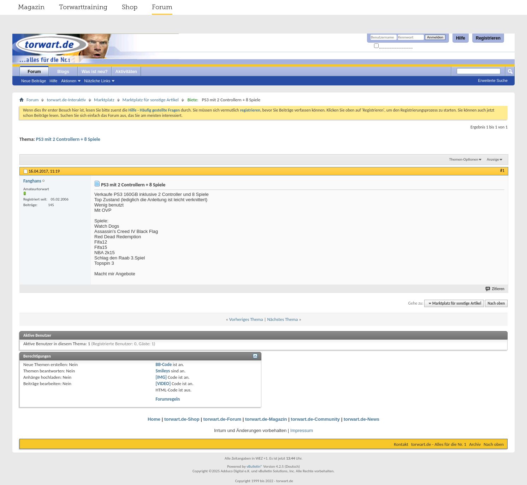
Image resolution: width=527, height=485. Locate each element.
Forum (162, 7)
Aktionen (68, 81)
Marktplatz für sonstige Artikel (151, 99)
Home (154, 419)
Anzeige (493, 159)
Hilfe (460, 38)
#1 (502, 170)
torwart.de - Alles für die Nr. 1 (438, 444)
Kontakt (401, 444)
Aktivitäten (126, 71)
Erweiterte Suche (493, 80)
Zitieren (495, 289)
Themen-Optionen (463, 159)
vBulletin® (254, 466)
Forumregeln (167, 399)
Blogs (63, 71)
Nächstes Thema (282, 319)
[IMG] (161, 377)
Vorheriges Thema (246, 319)
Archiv (475, 444)
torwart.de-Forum (222, 419)
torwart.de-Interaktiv (66, 99)
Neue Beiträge (33, 81)
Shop (129, 7)
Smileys (162, 370)
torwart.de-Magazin (266, 419)
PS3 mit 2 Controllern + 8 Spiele (68, 139)
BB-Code (163, 364)
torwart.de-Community (315, 419)
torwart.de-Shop (182, 419)
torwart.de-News (361, 419)
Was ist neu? (95, 71)
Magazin (31, 7)
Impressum (301, 430)
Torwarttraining (83, 7)
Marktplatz (104, 99)
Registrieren (488, 38)
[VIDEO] (163, 383)
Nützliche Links (97, 81)
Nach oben (496, 303)
